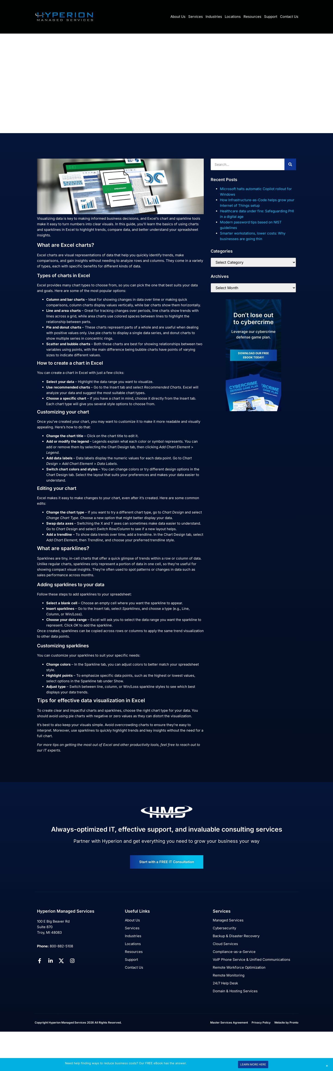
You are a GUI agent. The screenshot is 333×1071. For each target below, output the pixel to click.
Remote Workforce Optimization (239, 967)
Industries (214, 16)
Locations (233, 16)
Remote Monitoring (228, 975)
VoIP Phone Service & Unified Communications (251, 959)
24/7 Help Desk (225, 983)
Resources (252, 16)
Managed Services (228, 920)
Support (270, 16)
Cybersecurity (224, 928)
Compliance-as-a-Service (234, 951)
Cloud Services (225, 944)
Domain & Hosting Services (235, 991)
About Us (177, 16)
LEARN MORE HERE (253, 1064)
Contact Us (289, 16)
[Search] (290, 164)
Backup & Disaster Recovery (236, 936)
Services (195, 16)
